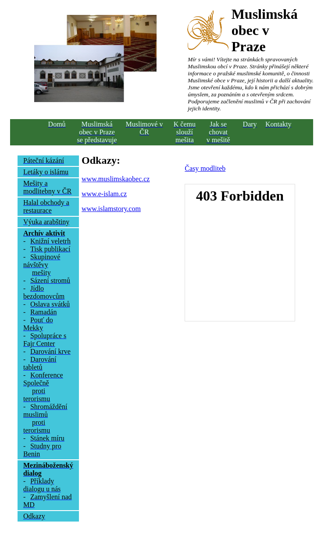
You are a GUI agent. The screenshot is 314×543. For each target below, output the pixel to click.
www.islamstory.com (111, 208)
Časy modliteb (205, 168)
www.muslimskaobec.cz (116, 179)
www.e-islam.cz (104, 193)
